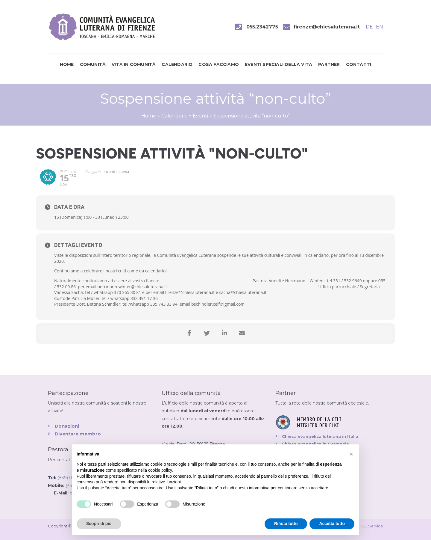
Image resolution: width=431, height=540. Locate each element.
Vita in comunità (134, 64)
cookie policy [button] (160, 470)
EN (379, 27)
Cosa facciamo (218, 64)
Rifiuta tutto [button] (286, 523)
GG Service (372, 526)
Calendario (177, 64)
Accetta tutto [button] (332, 523)
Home (67, 64)
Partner (329, 64)
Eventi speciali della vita (278, 64)
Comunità (93, 64)
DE (369, 27)
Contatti (358, 64)
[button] (351, 454)
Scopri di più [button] (99, 523)
